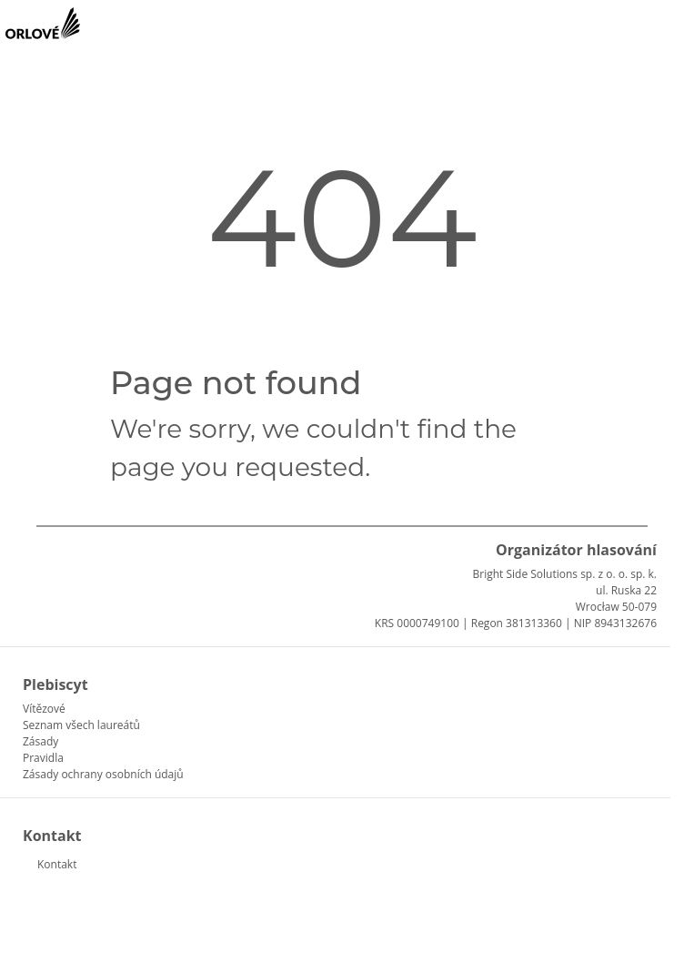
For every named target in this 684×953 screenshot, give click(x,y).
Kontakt (56, 864)
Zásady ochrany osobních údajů (103, 774)
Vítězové (44, 708)
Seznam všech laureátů (81, 725)
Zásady (40, 741)
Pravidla (43, 757)
